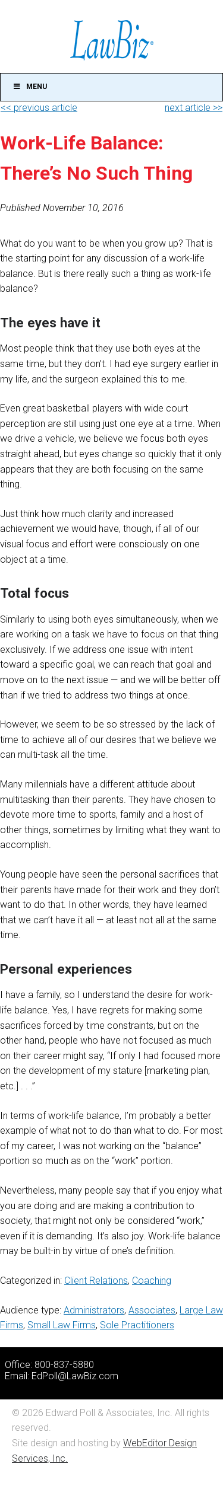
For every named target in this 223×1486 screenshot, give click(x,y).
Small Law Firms (61, 1325)
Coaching (151, 1280)
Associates (151, 1310)
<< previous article (39, 107)
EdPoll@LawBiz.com (75, 1376)
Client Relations (96, 1280)
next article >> (193, 107)
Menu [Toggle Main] (29, 86)
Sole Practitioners (137, 1325)
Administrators (94, 1310)
